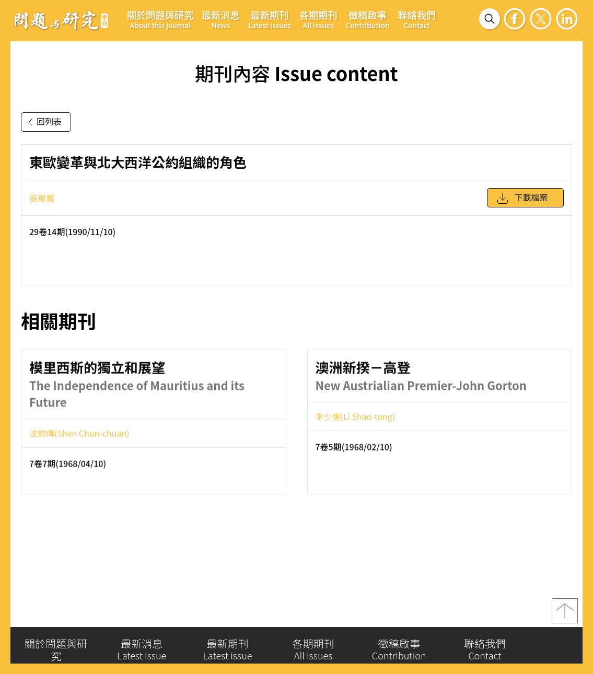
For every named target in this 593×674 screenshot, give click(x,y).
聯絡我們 (417, 19)
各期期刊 (318, 19)
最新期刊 (269, 19)
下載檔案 (522, 202)
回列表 (43, 122)
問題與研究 (61, 20)
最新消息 (221, 19)
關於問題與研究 (160, 19)
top (565, 613)
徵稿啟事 (368, 19)
